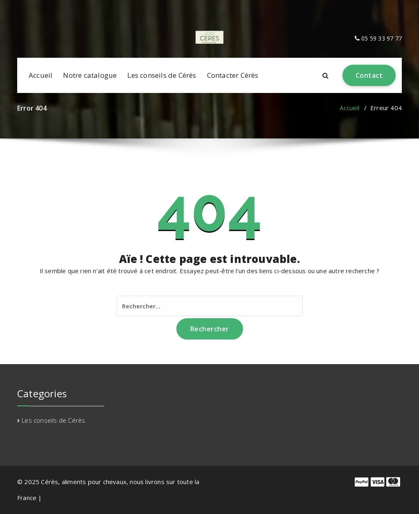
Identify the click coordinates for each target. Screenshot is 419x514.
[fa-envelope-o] (29, 8)
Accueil (40, 75)
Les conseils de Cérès (161, 75)
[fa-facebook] (18, 8)
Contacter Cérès (233, 75)
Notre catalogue (90, 75)
